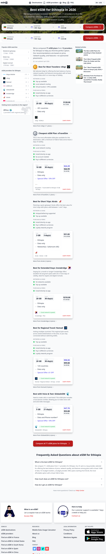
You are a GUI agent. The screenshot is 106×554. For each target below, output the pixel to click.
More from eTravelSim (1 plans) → (44, 185)
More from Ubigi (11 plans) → (43, 116)
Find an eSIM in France (10, 528)
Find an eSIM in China (9, 543)
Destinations (35, 2)
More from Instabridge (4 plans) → (45, 312)
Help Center (80, 481)
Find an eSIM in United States (12, 532)
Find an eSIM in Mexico (10, 546)
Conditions (68, 524)
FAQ (70, 2)
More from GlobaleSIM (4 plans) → (45, 426)
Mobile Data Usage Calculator (44, 520)
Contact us (76, 506)
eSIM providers (50, 2)
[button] (53, 101)
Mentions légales (70, 528)
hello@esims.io (40, 545)
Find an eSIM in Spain (9, 539)
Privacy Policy (69, 520)
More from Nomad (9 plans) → (43, 378)
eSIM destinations (8, 520)
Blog (62, 2)
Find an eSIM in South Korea (12, 535)
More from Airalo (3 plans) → (43, 252)
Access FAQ (28, 506)
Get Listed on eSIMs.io (42, 548)
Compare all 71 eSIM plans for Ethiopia (53, 434)
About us (35, 524)
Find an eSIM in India (9, 550)
